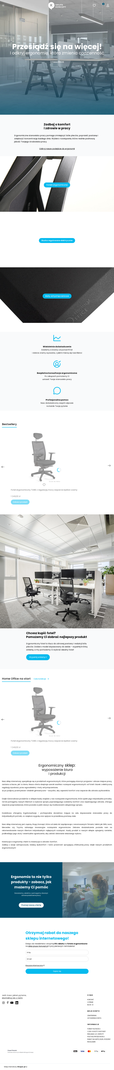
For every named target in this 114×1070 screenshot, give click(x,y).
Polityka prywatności (96, 1037)
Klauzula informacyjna (34, 965)
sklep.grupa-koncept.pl (38, 946)
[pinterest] (11, 1002)
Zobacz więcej (57, 61)
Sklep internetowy (14, 1067)
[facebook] (7, 1002)
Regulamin (91, 1042)
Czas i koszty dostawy (96, 1031)
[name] (57, 952)
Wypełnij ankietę (37, 657)
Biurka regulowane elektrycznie (57, 240)
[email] (57, 959)
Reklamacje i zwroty (95, 1034)
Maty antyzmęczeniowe (57, 296)
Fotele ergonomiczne (57, 184)
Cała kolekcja (41, 679)
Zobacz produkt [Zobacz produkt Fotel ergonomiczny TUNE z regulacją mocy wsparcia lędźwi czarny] (20, 502)
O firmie (90, 1002)
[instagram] (3, 1002)
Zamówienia (91, 1015)
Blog (89, 1005)
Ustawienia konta (94, 1018)
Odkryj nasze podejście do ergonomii (57, 148)
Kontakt (90, 1000)
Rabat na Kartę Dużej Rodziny (99, 1039)
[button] (3, 6)
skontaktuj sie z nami (12, 998)
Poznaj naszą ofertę (26, 905)
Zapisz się (57, 971)
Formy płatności (93, 1029)
